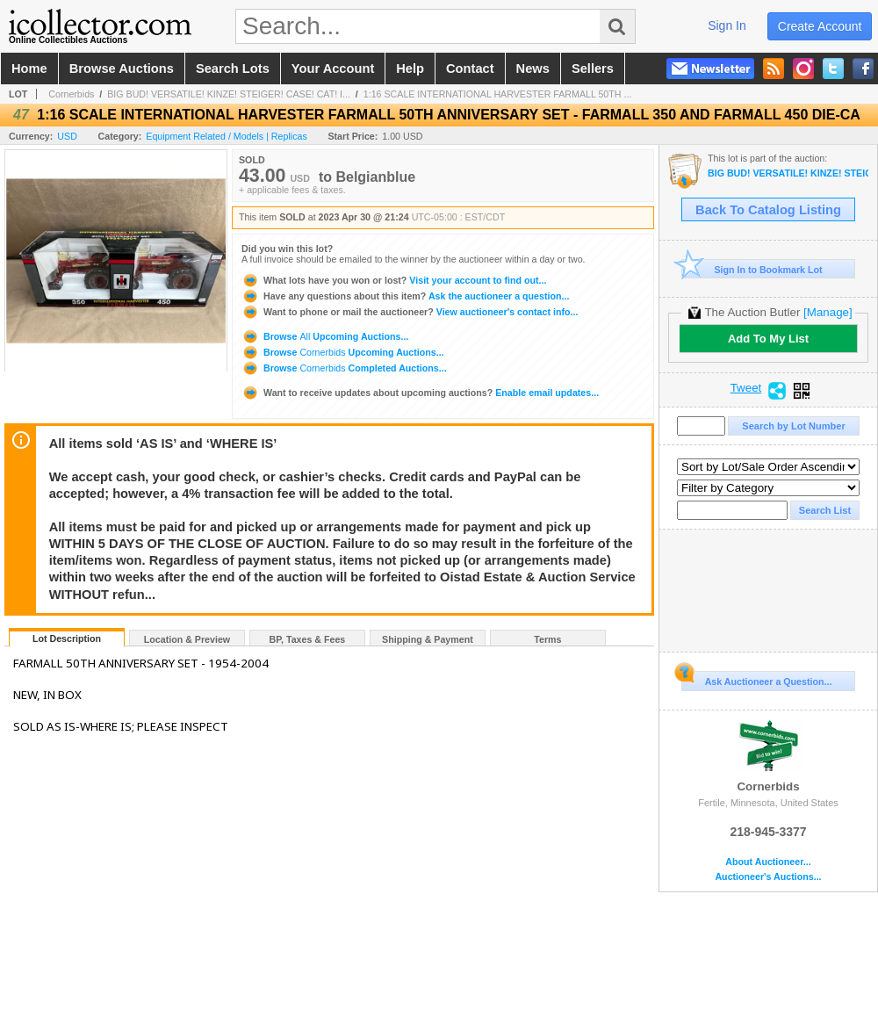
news (533, 68)
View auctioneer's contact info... (409, 312)
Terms (547, 639)
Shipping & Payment (427, 639)
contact (470, 68)
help (410, 68)
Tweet (746, 388)
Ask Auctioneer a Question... (756, 679)
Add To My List (768, 338)
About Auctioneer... (767, 862)
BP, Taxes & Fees (308, 639)
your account (332, 68)
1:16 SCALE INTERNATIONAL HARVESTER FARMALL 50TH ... (497, 94)
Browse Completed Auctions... (344, 368)
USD (67, 136)
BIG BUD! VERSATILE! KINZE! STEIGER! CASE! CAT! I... (228, 94)
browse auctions (121, 68)
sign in (727, 25)
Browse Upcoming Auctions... (324, 336)
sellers (593, 68)
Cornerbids (71, 94)
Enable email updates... (420, 392)
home (29, 68)
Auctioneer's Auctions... (768, 877)
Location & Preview (187, 639)
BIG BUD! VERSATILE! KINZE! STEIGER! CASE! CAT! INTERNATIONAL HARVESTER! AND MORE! (788, 173)
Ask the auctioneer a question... (405, 296)
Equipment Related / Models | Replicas (226, 136)
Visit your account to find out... (393, 280)
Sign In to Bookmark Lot (752, 269)
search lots (233, 68)
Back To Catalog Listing (768, 210)
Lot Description (66, 638)
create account (820, 26)
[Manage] (827, 312)
